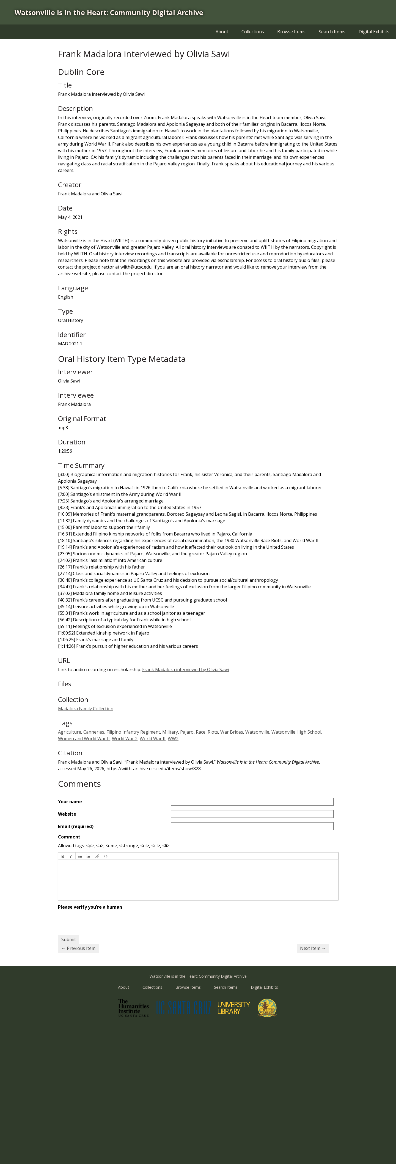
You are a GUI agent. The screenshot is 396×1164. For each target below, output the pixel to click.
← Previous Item (78, 948)
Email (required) (76, 826)
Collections (252, 32)
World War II (153, 739)
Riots (213, 732)
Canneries (93, 732)
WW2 (173, 739)
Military (170, 732)
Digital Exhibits (374, 32)
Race (200, 732)
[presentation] (62, 855)
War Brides (231, 732)
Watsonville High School (296, 732)
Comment (69, 837)
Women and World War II (84, 739)
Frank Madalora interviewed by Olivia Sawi (185, 669)
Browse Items (291, 32)
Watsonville (257, 732)
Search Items (332, 32)
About (222, 32)
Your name (70, 801)
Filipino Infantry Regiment (133, 732)
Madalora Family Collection (85, 709)
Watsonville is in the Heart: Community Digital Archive (109, 12)
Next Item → (313, 948)
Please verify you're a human (90, 907)
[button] (63, 856)
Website (67, 814)
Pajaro (187, 732)
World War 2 (125, 739)
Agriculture (69, 732)
